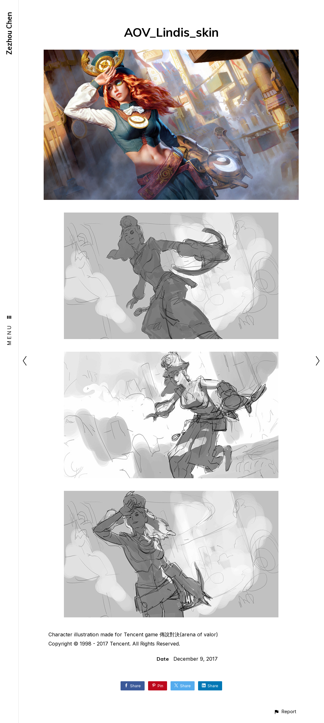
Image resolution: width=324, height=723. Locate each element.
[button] (285, 711)
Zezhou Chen (9, 33)
